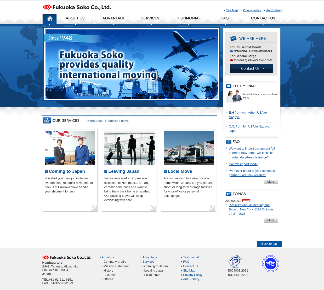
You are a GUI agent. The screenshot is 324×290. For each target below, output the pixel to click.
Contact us (190, 266)
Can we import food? (243, 164)
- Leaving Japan (153, 270)
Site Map (232, 10)
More (270, 181)
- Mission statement (115, 266)
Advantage (149, 257)
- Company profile (114, 261)
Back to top (269, 243)
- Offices (107, 279)
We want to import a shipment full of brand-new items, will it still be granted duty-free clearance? (252, 153)
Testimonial (191, 257)
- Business (109, 275)
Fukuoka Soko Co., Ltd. (76, 9)
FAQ (186, 261)
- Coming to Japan (155, 266)
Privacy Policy (252, 10)
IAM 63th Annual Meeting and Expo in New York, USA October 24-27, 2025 (251, 209)
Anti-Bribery (274, 10)
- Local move (151, 275)
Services (148, 261)
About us (108, 257)
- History (107, 270)
